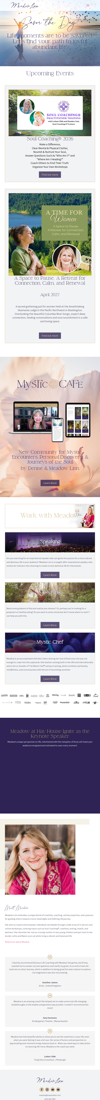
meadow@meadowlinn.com (50, 1095)
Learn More (50, 483)
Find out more (50, 174)
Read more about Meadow (17, 941)
